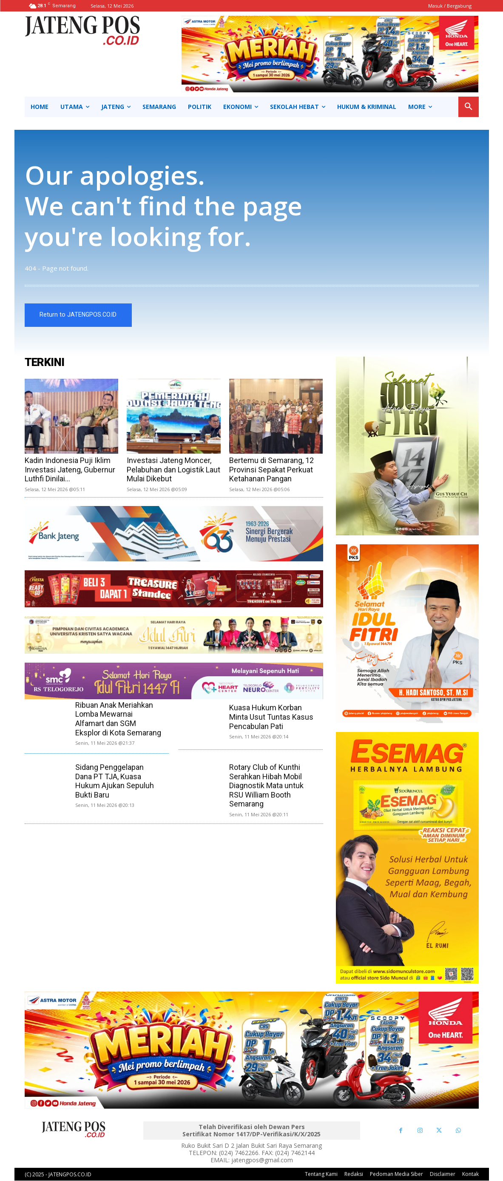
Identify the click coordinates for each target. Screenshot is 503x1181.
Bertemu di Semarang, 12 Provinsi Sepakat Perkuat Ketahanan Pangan (271, 469)
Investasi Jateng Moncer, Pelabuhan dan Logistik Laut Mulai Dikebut (173, 469)
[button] (468, 107)
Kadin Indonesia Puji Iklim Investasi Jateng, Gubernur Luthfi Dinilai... (70, 469)
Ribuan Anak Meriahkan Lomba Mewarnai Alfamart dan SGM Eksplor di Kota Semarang (118, 719)
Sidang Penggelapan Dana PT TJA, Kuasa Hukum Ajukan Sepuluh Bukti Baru (114, 781)
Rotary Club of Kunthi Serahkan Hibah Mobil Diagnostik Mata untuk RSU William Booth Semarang (266, 785)
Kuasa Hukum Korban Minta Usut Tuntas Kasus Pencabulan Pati (271, 717)
